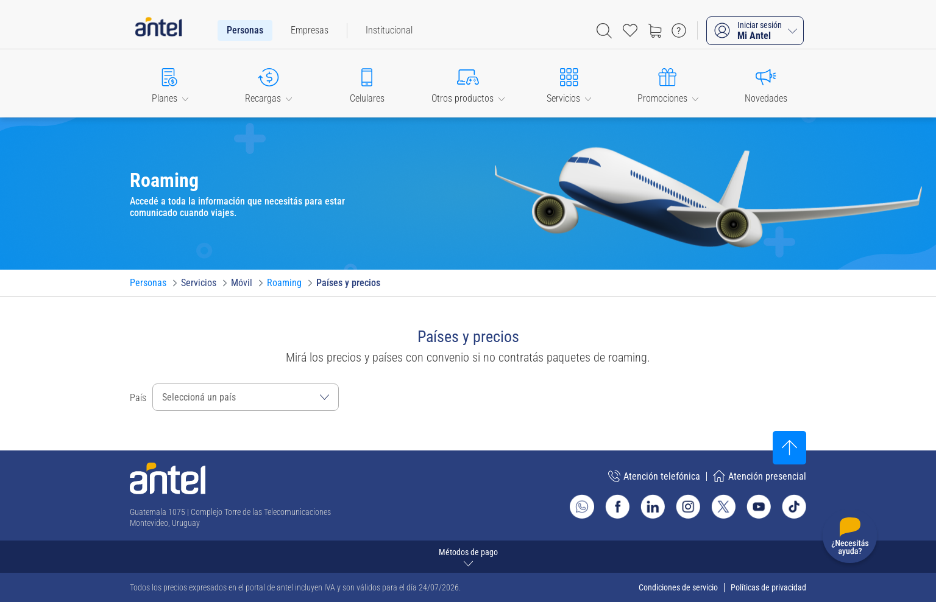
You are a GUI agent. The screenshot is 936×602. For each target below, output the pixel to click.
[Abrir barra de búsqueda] (604, 30)
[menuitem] (245, 30)
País (138, 398)
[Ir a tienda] (654, 30)
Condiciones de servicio (678, 587)
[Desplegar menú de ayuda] (849, 538)
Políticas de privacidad (768, 587)
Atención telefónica (654, 476)
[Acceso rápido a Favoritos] (630, 30)
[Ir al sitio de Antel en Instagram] (688, 506)
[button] (170, 83)
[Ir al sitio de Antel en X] (723, 506)
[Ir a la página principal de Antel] (167, 478)
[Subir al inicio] (789, 447)
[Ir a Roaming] (284, 283)
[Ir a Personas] (148, 283)
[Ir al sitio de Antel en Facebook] (617, 506)
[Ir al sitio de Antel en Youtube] (758, 506)
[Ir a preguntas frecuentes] (679, 30)
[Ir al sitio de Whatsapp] (582, 506)
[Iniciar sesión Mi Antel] (755, 31)
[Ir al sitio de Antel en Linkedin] (652, 506)
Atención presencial (759, 476)
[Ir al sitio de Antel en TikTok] (794, 506)
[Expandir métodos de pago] (468, 557)
